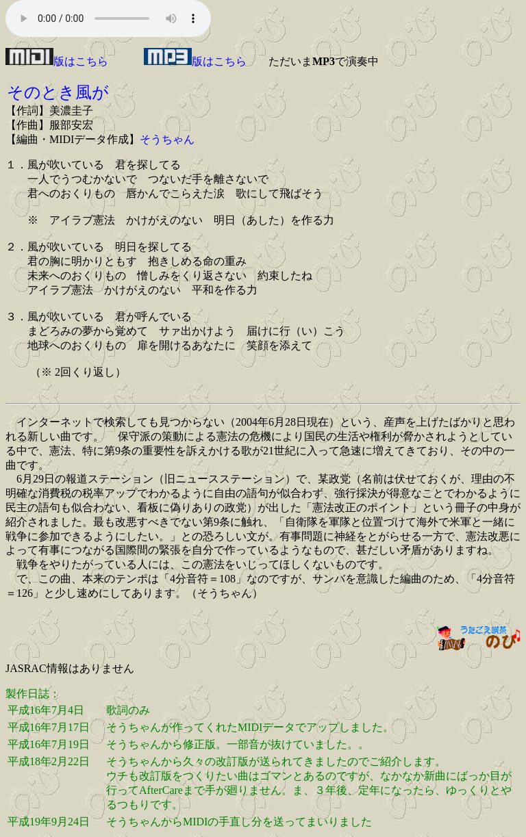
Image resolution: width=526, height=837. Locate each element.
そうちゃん (167, 139)
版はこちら (56, 61)
